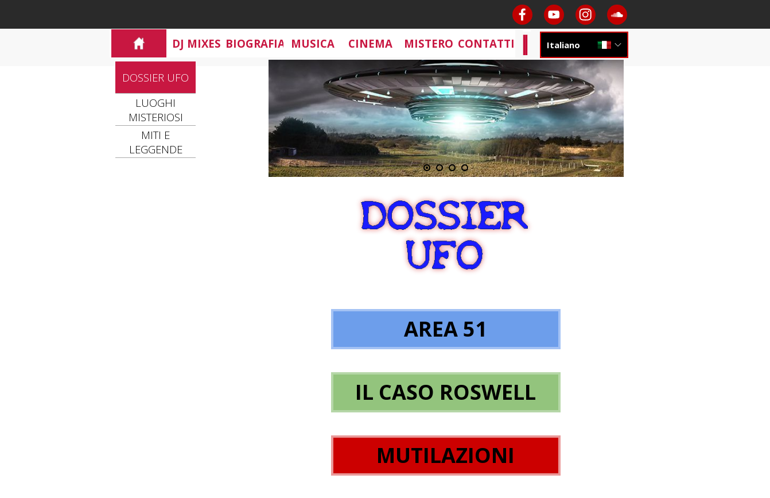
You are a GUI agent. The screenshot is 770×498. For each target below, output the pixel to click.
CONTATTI (486, 43)
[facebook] (522, 15)
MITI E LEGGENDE (155, 142)
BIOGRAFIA (255, 43)
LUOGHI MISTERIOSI (156, 109)
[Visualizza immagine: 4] (464, 167)
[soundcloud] (617, 15)
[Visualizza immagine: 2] (439, 167)
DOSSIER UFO (155, 77)
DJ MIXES (196, 43)
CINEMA (370, 43)
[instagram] (585, 15)
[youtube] (554, 15)
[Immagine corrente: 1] (427, 167)
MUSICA (313, 43)
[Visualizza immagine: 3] (452, 167)
